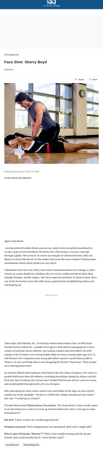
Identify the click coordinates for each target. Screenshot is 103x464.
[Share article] (79, 79)
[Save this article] (93, 79)
